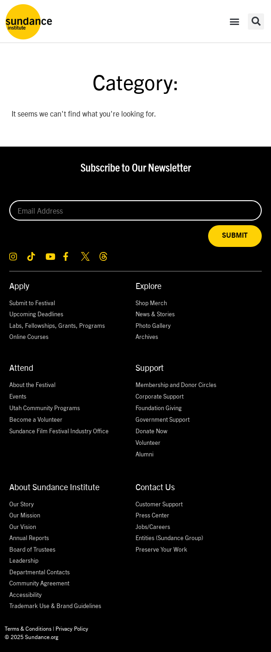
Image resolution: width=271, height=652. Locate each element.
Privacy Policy (71, 628)
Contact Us (155, 486)
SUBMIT (235, 235)
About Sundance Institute (54, 486)
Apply (19, 285)
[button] (234, 21)
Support (150, 367)
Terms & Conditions (28, 628)
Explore (148, 285)
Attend (21, 367)
